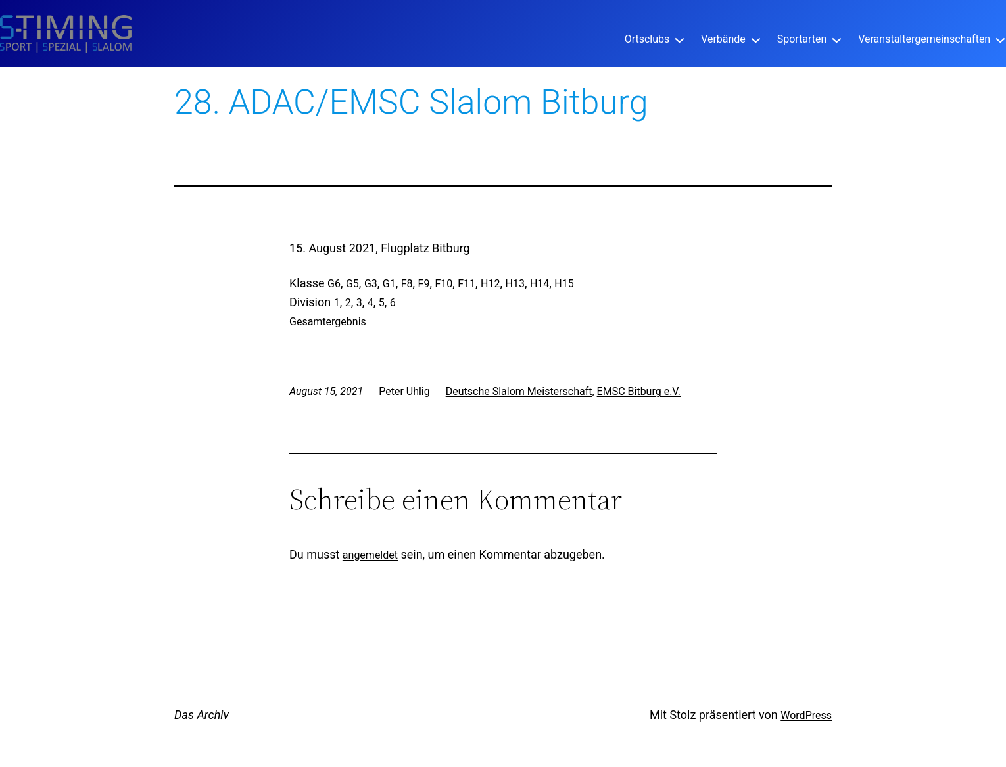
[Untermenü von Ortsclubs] (679, 39)
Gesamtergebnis (327, 321)
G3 (370, 283)
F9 (424, 283)
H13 (515, 283)
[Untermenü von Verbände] (755, 39)
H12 (490, 283)
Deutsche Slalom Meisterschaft (519, 391)
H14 (539, 283)
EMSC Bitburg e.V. (639, 391)
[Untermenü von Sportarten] (836, 39)
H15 (563, 283)
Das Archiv (201, 715)
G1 (389, 283)
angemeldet (370, 555)
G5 (352, 283)
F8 (407, 283)
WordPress (806, 715)
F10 (443, 283)
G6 (334, 283)
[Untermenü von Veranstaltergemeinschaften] (1000, 39)
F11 (466, 283)
